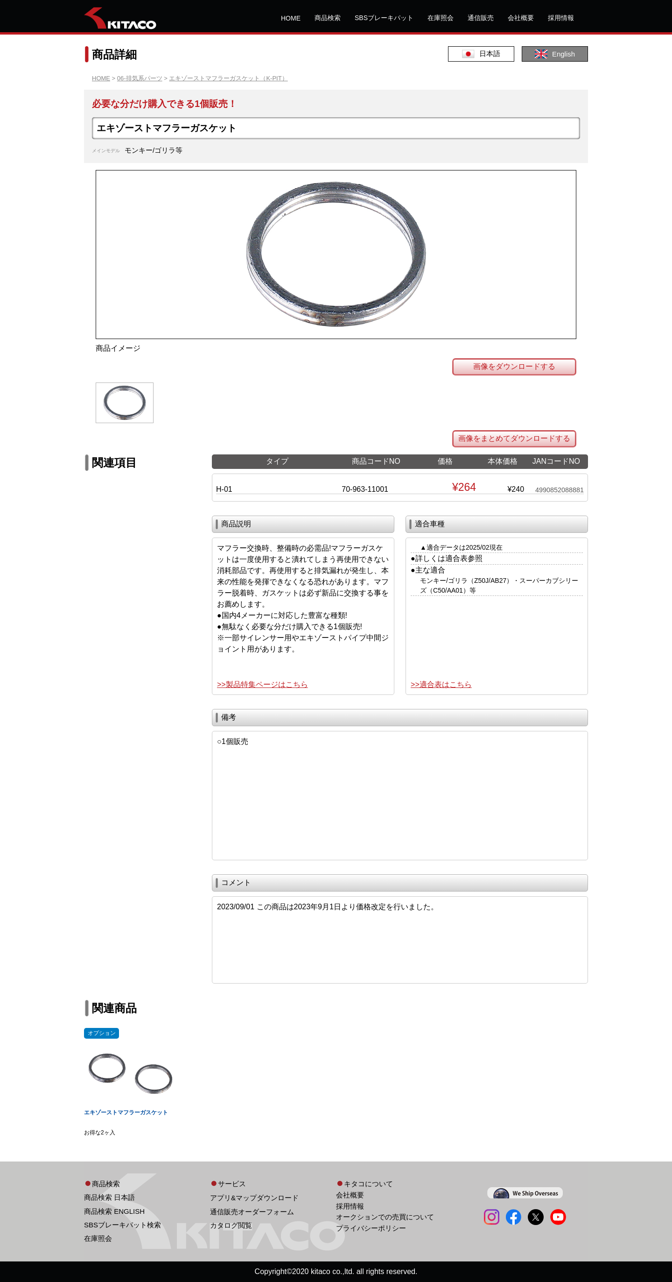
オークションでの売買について (385, 1217)
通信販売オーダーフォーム (252, 1212)
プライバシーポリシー (371, 1228)
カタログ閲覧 (231, 1225)
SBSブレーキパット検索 (122, 1225)
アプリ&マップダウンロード (254, 1198)
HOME (291, 18)
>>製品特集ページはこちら (262, 684)
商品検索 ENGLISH (114, 1211)
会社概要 (521, 17)
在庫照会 (440, 17)
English (555, 54)
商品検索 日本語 (109, 1197)
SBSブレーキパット (384, 17)
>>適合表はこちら (441, 684)
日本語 (481, 54)
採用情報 (561, 17)
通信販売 (481, 17)
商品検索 (328, 17)
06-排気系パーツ (139, 78)
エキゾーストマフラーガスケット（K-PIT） (228, 78)
